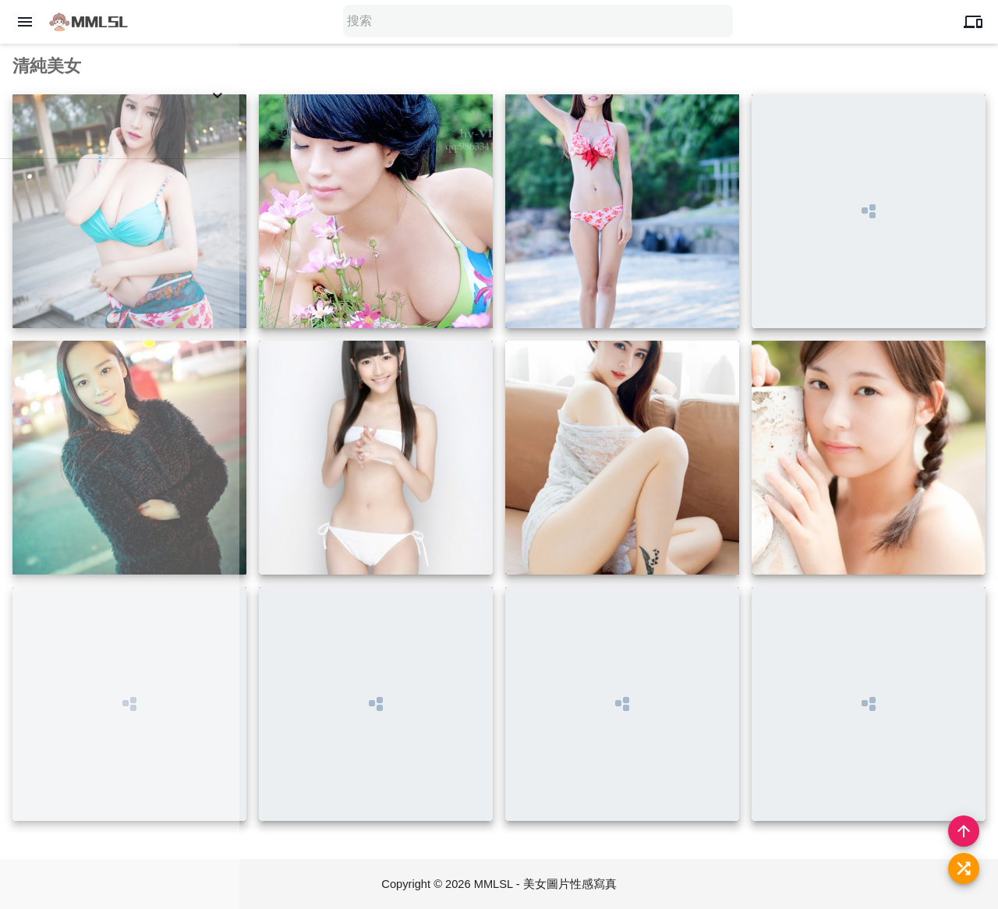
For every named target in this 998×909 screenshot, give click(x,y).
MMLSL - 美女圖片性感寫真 (546, 883)
